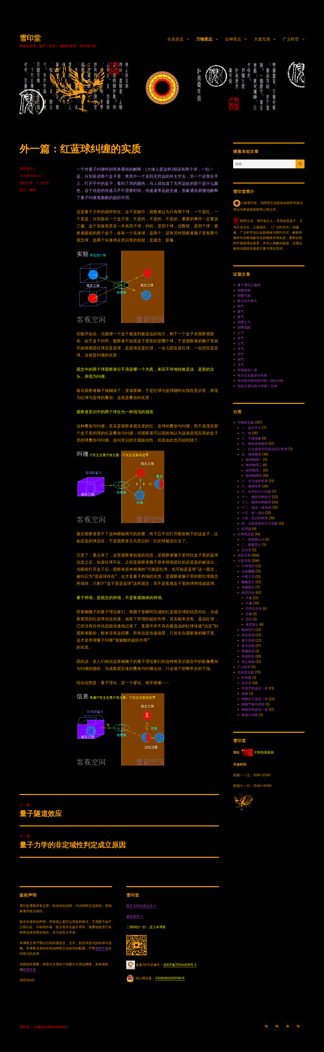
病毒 (244, 693)
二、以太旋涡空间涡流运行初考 (264, 449)
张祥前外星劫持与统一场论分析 (260, 381)
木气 (240, 338)
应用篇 (246, 529)
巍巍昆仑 (248, 582)
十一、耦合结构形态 (256, 497)
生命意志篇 (245, 672)
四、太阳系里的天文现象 (259, 523)
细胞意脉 (244, 290)
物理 (32, 190)
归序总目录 (254, 608)
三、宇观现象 (251, 438)
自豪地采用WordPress (51, 1027)
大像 (249, 598)
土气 (240, 343)
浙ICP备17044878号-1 (179, 965)
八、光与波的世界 (254, 481)
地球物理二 (254, 470)
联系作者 (29, 969)
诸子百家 (248, 640)
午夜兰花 (248, 576)
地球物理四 (254, 475)
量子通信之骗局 (248, 285)
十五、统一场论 (253, 513)
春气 (240, 317)
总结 (249, 619)
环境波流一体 (247, 370)
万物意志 (204, 39)
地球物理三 (254, 465)
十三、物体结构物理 (256, 502)
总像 (249, 614)
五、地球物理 (251, 454)
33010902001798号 (170, 978)
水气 (240, 349)
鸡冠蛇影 (248, 656)
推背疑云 (252, 624)
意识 (22, 190)
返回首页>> (134, 916)
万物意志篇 (245, 422)
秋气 (240, 306)
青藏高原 (248, 651)
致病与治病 (249, 715)
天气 (240, 365)
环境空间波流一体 (254, 688)
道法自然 (248, 646)
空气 (240, 354)
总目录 (246, 550)
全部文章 (26, 183)
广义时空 (291, 39)
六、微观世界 (251, 486)
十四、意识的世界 (254, 518)
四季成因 (244, 327)
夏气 (240, 311)
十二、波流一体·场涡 (256, 507)
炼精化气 (248, 630)
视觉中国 (101, 948)
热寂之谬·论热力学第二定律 (257, 386)
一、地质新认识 (253, 539)
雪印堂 (30, 38)
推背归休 (248, 592)
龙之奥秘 (248, 662)
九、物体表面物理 (254, 444)
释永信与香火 (247, 301)
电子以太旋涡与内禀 (252, 375)
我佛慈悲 (248, 587)
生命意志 (175, 39)
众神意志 (233, 39)
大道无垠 (262, 39)
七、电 (246, 433)
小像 (249, 603)
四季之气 (244, 322)
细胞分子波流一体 (254, 699)
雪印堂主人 (27, 169)
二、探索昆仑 (251, 545)
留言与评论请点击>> (141, 906)
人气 (240, 333)
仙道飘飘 (248, 571)
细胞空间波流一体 (254, 709)
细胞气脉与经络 (253, 704)
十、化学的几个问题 (256, 491)
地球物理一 (254, 460)
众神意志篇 (245, 534)
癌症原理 (248, 635)
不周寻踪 (248, 566)
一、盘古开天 (251, 428)
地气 (240, 359)
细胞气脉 (244, 295)
